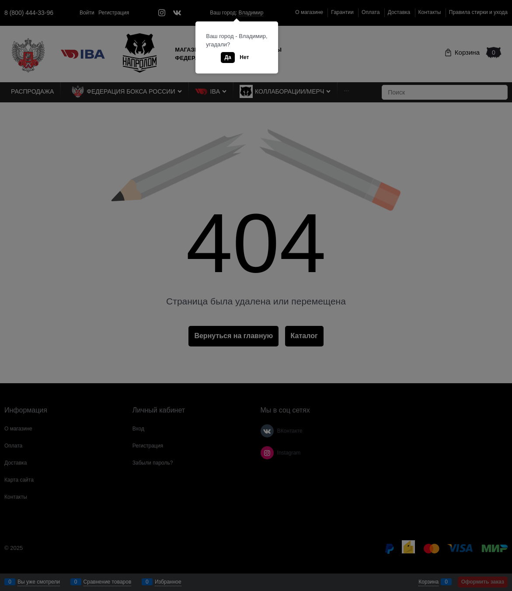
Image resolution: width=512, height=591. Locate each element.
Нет (244, 57)
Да (227, 57)
